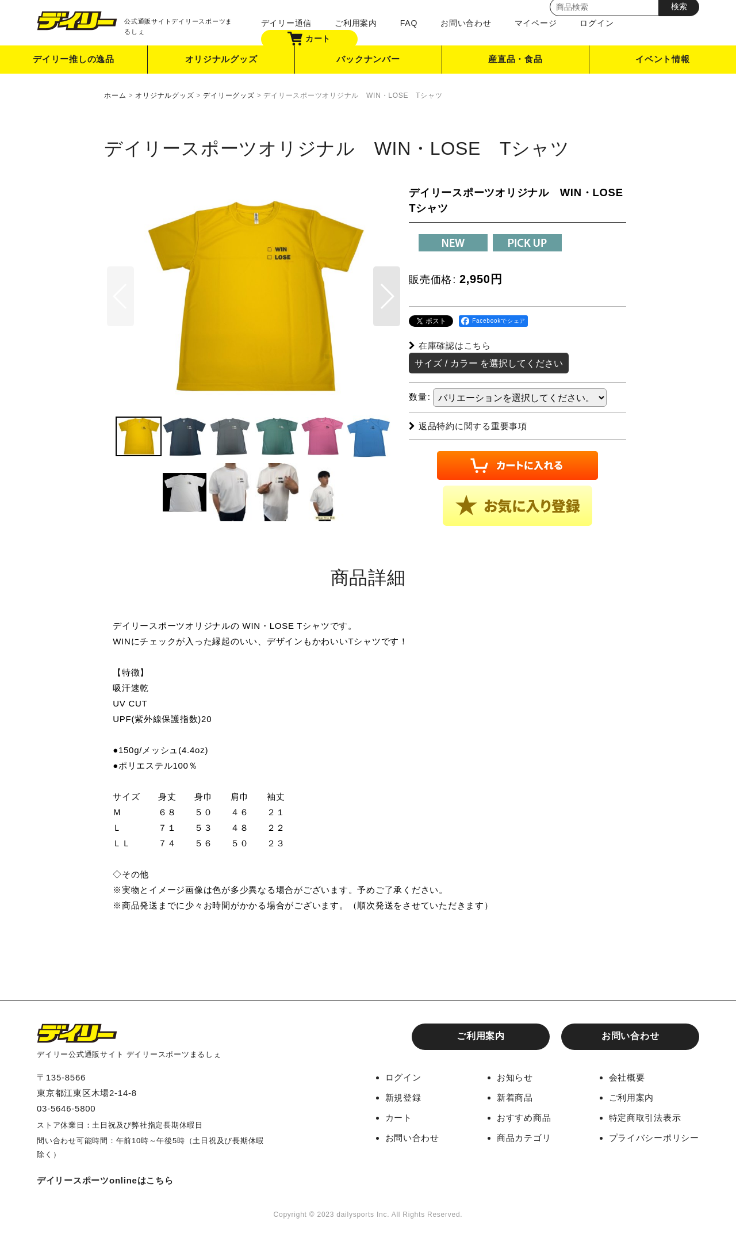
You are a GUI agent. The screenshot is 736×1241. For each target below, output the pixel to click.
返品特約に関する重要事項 (468, 426)
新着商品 (515, 1097)
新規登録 (403, 1097)
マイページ (535, 23)
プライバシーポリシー (654, 1138)
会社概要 (627, 1077)
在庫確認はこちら (450, 345)
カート (309, 38)
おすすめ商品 (524, 1117)
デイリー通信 (286, 23)
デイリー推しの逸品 (73, 59)
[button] (386, 297)
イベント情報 (662, 59)
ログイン (597, 23)
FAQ (408, 23)
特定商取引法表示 (645, 1117)
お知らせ (515, 1077)
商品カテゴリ (524, 1138)
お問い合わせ (466, 23)
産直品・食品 (515, 59)
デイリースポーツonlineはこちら (105, 1180)
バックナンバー (368, 59)
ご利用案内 (356, 23)
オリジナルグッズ (221, 59)
